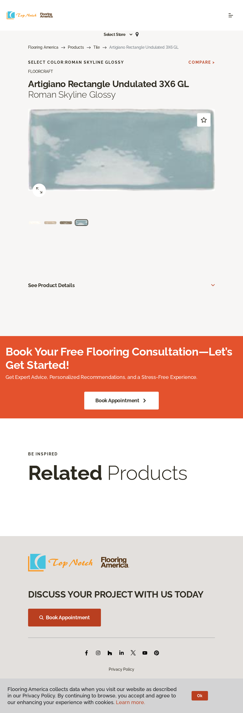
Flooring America (43, 47)
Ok (199, 696)
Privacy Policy (121, 669)
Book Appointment (121, 401)
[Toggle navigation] (230, 15)
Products (76, 47)
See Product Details (51, 285)
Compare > (202, 62)
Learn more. (130, 702)
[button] (118, 34)
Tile (96, 47)
